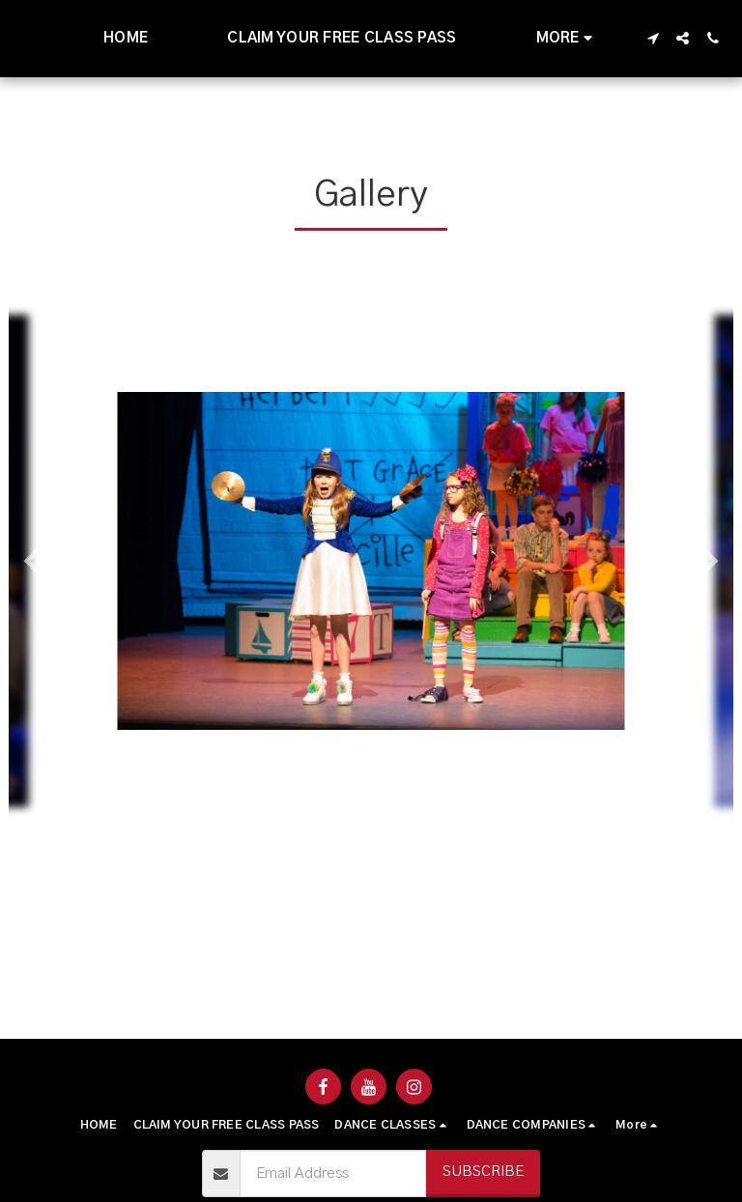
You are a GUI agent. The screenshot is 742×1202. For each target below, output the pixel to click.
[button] (653, 38)
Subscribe (483, 1171)
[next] (704, 561)
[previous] (38, 561)
